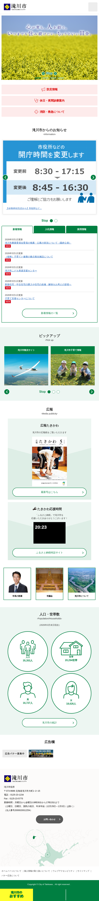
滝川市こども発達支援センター (21, 270)
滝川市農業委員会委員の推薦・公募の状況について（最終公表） (38, 242)
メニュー (82, 895)
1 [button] (51, 220)
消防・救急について (49, 112)
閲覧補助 (92, 7)
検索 (49, 895)
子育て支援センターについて (20, 298)
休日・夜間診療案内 (49, 100)
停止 (49, 73)
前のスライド (43, 73)
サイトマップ (83, 871)
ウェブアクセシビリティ (64, 871)
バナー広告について (10, 875)
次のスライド (55, 73)
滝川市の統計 (49, 722)
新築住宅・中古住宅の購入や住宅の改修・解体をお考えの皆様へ (38, 284)
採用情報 (81, 229)
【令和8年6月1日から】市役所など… (24, 208)
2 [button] (55, 220)
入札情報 (49, 229)
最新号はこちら (49, 492)
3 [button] (58, 391)
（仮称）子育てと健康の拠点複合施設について (29, 256)
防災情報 (49, 89)
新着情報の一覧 (49, 313)
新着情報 (17, 229)
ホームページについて (11, 871)
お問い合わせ (49, 819)
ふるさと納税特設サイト (49, 552)
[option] (49, 48)
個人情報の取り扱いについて (37, 871)
